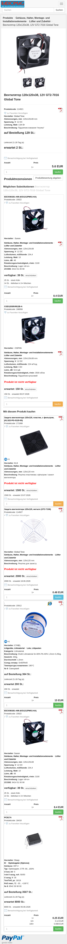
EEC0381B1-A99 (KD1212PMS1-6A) (20, 197)
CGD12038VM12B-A (13, 306)
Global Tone (19, 116)
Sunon (18, 238)
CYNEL (17, 645)
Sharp (16, 860)
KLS (16, 463)
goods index (7, 942)
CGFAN (18, 348)
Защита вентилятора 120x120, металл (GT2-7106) (27, 509)
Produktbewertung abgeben (48, 178)
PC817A (7, 817)
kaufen (58, 172)
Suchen (59, 10)
